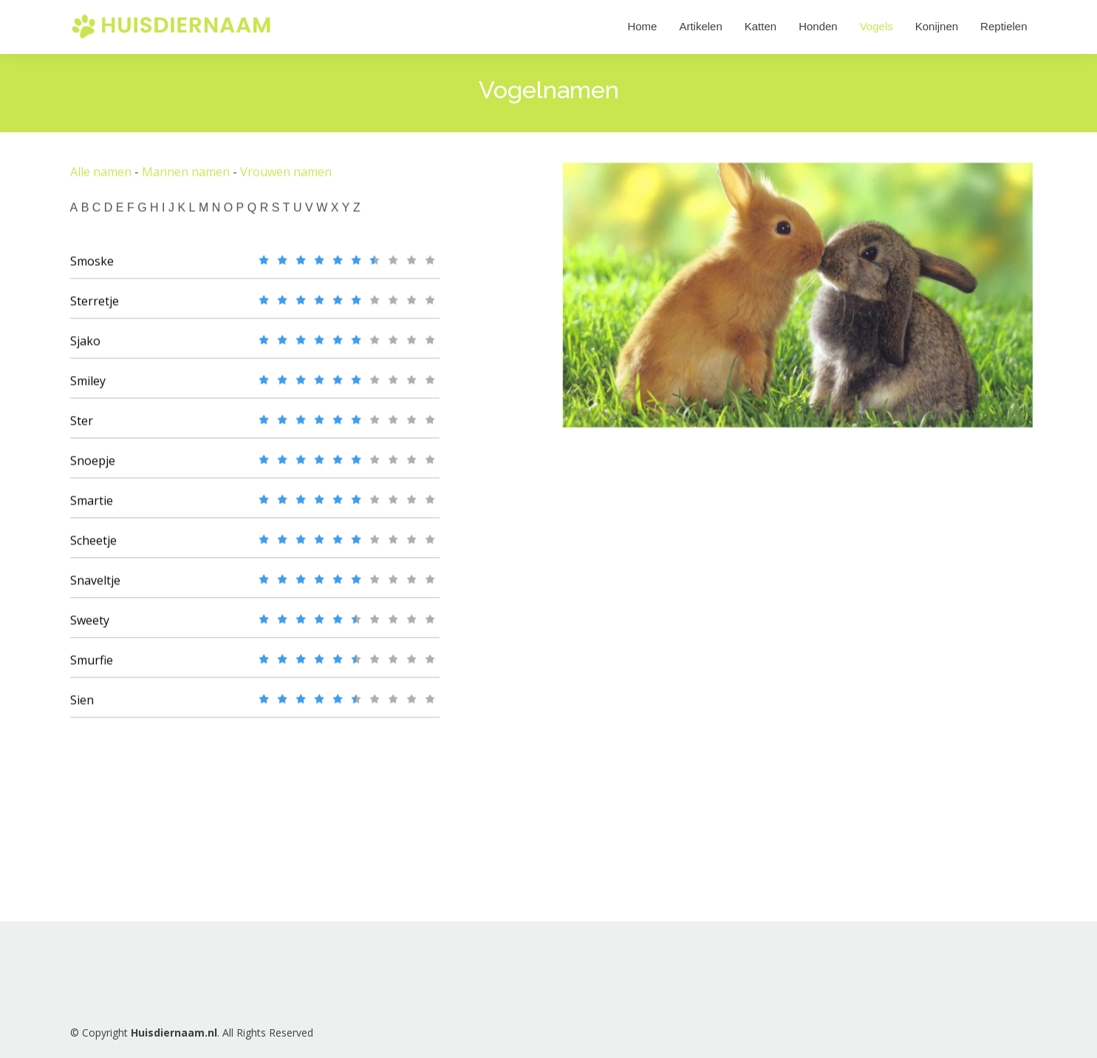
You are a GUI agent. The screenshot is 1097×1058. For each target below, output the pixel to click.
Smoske (92, 267)
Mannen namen (186, 178)
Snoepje (92, 467)
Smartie (91, 507)
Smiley (88, 387)
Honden (818, 26)
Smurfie (91, 666)
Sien (82, 706)
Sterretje (94, 307)
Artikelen (700, 26)
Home (642, 26)
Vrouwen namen (286, 178)
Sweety (89, 626)
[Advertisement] (683, 673)
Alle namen (100, 178)
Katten (760, 26)
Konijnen (936, 26)
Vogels (876, 26)
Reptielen (1003, 26)
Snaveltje (95, 587)
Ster (81, 427)
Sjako (85, 347)
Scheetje (93, 547)
